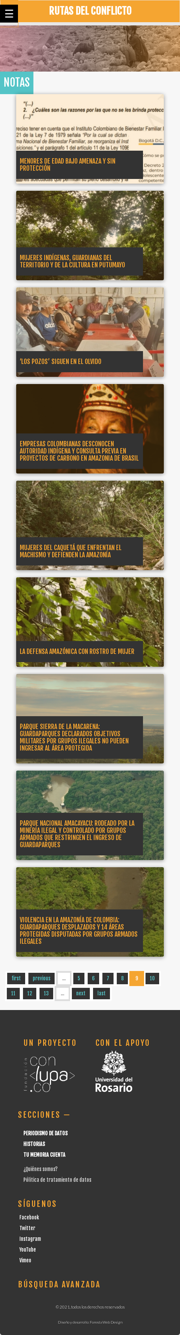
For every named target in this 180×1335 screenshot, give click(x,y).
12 (29, 993)
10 (152, 978)
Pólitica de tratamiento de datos (57, 1180)
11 (13, 993)
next (81, 993)
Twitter (27, 1228)
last (101, 993)
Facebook (29, 1217)
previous (41, 978)
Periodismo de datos (45, 1133)
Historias (34, 1144)
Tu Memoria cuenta (44, 1155)
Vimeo (25, 1260)
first (16, 978)
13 (46, 993)
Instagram (30, 1239)
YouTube (27, 1250)
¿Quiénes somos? (40, 1169)
